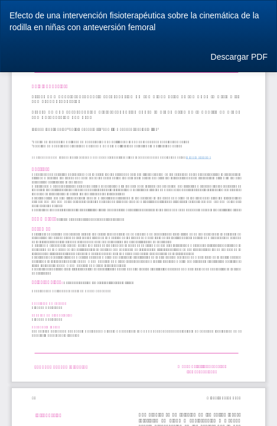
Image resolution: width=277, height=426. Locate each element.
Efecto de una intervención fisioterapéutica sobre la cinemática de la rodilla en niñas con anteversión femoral (134, 21)
